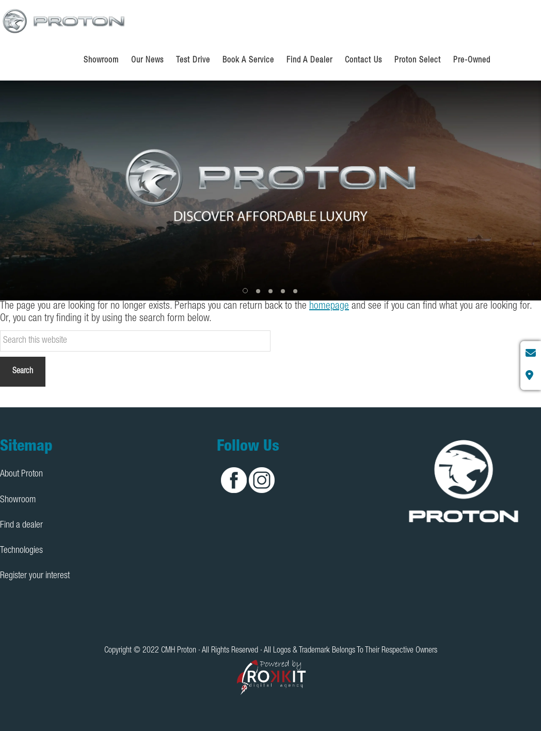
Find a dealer (21, 525)
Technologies (21, 550)
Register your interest (35, 576)
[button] (246, 291)
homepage (329, 306)
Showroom (18, 500)
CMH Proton (64, 20)
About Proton (21, 474)
